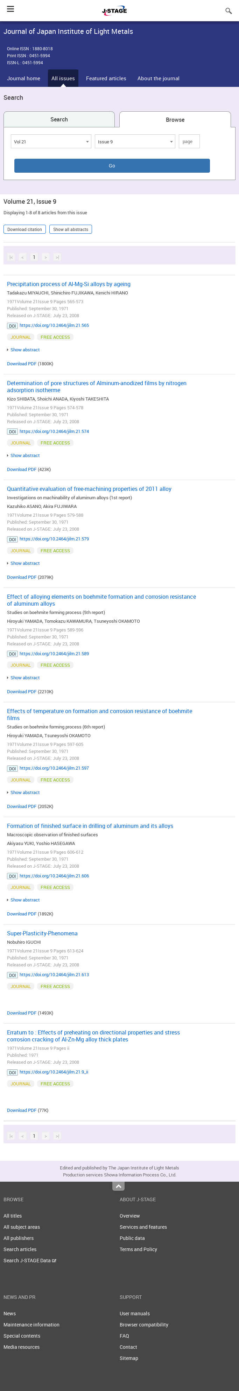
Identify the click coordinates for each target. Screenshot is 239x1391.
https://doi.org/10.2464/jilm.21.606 (54, 876)
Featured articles (106, 78)
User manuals (135, 1313)
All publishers (18, 1238)
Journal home (23, 78)
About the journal (159, 78)
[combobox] (51, 141)
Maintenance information (31, 1324)
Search (59, 119)
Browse (175, 120)
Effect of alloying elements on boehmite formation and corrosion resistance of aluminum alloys (101, 600)
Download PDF (22, 363)
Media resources (21, 1347)
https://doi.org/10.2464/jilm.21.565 (54, 325)
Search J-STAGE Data (29, 1260)
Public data (132, 1238)
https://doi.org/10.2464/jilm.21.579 (54, 539)
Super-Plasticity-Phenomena (42, 933)
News (9, 1313)
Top (118, 1186)
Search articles (19, 1249)
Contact (128, 1347)
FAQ (124, 1335)
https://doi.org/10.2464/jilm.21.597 (54, 768)
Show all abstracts (70, 229)
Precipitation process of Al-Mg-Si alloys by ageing (69, 284)
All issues (63, 78)
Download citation (24, 229)
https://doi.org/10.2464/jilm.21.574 (54, 431)
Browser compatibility (144, 1324)
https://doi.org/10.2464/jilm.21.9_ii (54, 1072)
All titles (12, 1215)
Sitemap (129, 1358)
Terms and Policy (138, 1249)
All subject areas (21, 1227)
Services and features (143, 1227)
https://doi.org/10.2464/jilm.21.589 (54, 653)
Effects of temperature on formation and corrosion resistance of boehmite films (99, 714)
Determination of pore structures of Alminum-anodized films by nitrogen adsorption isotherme (97, 386)
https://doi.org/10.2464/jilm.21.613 (54, 974)
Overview (130, 1215)
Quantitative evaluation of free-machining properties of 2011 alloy (89, 489)
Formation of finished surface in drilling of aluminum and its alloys (90, 826)
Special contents (21, 1335)
